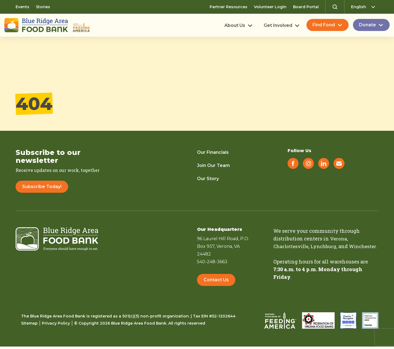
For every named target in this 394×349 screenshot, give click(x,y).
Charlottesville (292, 246)
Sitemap (29, 325)
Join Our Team (213, 165)
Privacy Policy (56, 325)
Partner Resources (228, 6)
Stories (43, 6)
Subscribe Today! (42, 186)
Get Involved (278, 25)
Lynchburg (326, 246)
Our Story (208, 178)
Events (22, 6)
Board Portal (306, 6)
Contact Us (216, 280)
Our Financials (213, 152)
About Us (234, 25)
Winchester (287, 254)
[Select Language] (364, 7)
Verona (338, 238)
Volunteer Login (270, 6)
